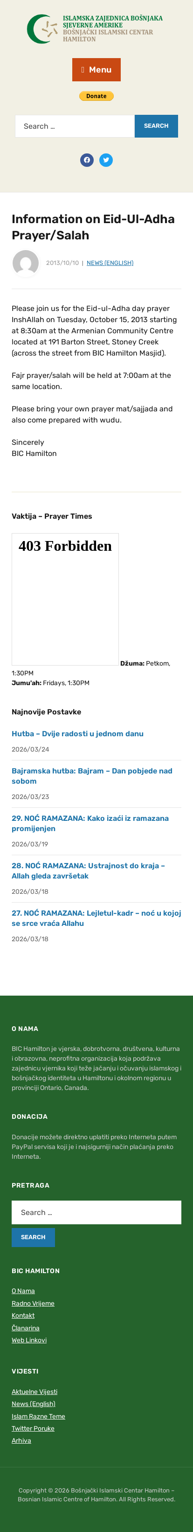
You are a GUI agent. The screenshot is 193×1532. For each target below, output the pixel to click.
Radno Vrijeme (33, 1303)
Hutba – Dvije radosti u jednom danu (78, 733)
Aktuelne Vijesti (34, 1392)
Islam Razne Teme (38, 1416)
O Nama (23, 1291)
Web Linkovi (29, 1340)
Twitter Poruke (33, 1429)
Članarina (26, 1328)
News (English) (110, 262)
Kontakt (23, 1316)
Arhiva (21, 1441)
